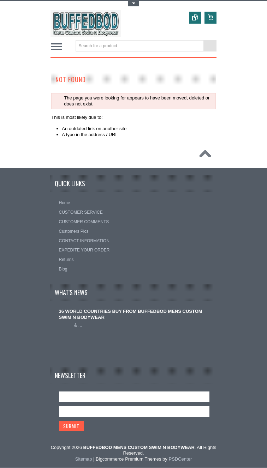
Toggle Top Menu (133, 3)
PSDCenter (180, 459)
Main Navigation (57, 46)
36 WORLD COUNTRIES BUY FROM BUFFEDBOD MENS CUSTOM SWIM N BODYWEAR (130, 314)
